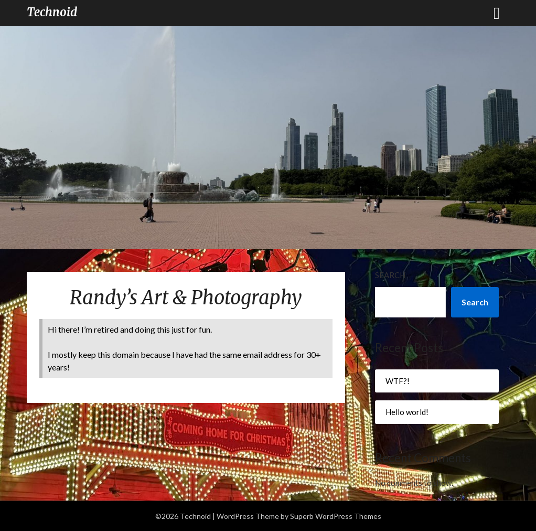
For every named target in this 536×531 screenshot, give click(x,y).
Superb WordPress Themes (335, 516)
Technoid (52, 12)
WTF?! (397, 381)
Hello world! (406, 412)
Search (390, 275)
